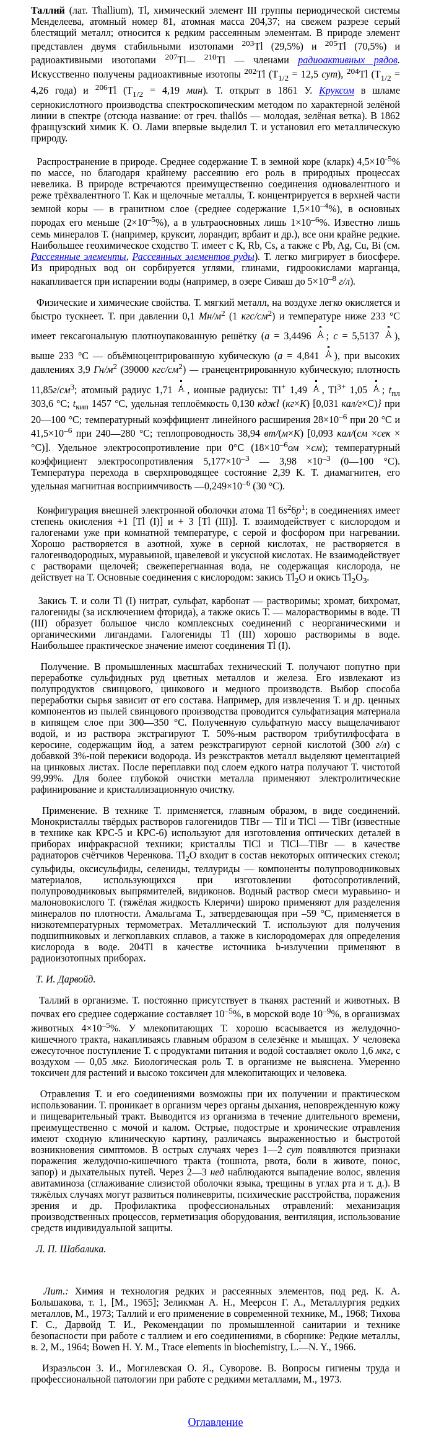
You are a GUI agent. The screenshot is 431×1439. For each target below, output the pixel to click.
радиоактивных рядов (348, 60)
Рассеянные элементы (78, 256)
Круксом (336, 91)
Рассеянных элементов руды (194, 256)
